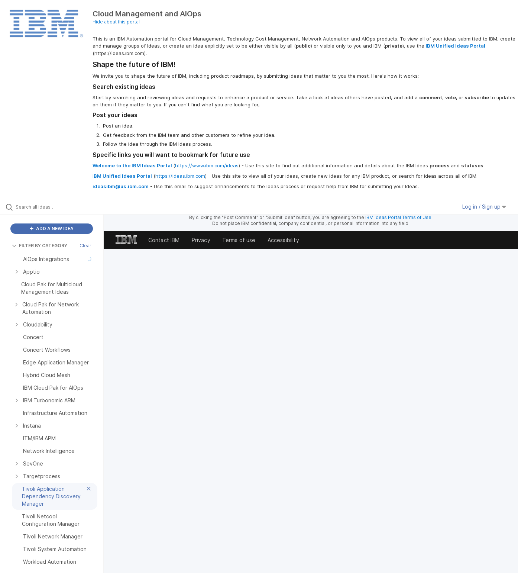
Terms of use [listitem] (239, 240)
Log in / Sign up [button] (484, 206)
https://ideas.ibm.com (180, 176)
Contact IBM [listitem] (164, 240)
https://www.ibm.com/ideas (207, 165)
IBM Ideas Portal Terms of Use (398, 217)
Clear (85, 245)
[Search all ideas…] (61, 206)
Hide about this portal (116, 22)
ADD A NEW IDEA (52, 228)
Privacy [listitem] (201, 240)
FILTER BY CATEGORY (39, 245)
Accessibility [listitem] (283, 240)
